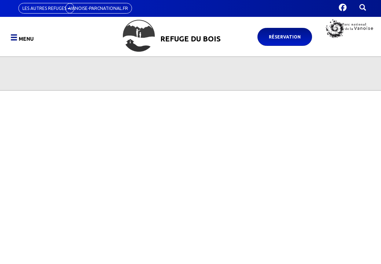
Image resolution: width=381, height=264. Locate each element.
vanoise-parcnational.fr (98, 8)
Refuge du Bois (190, 38)
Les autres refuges (46, 8)
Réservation (285, 36)
